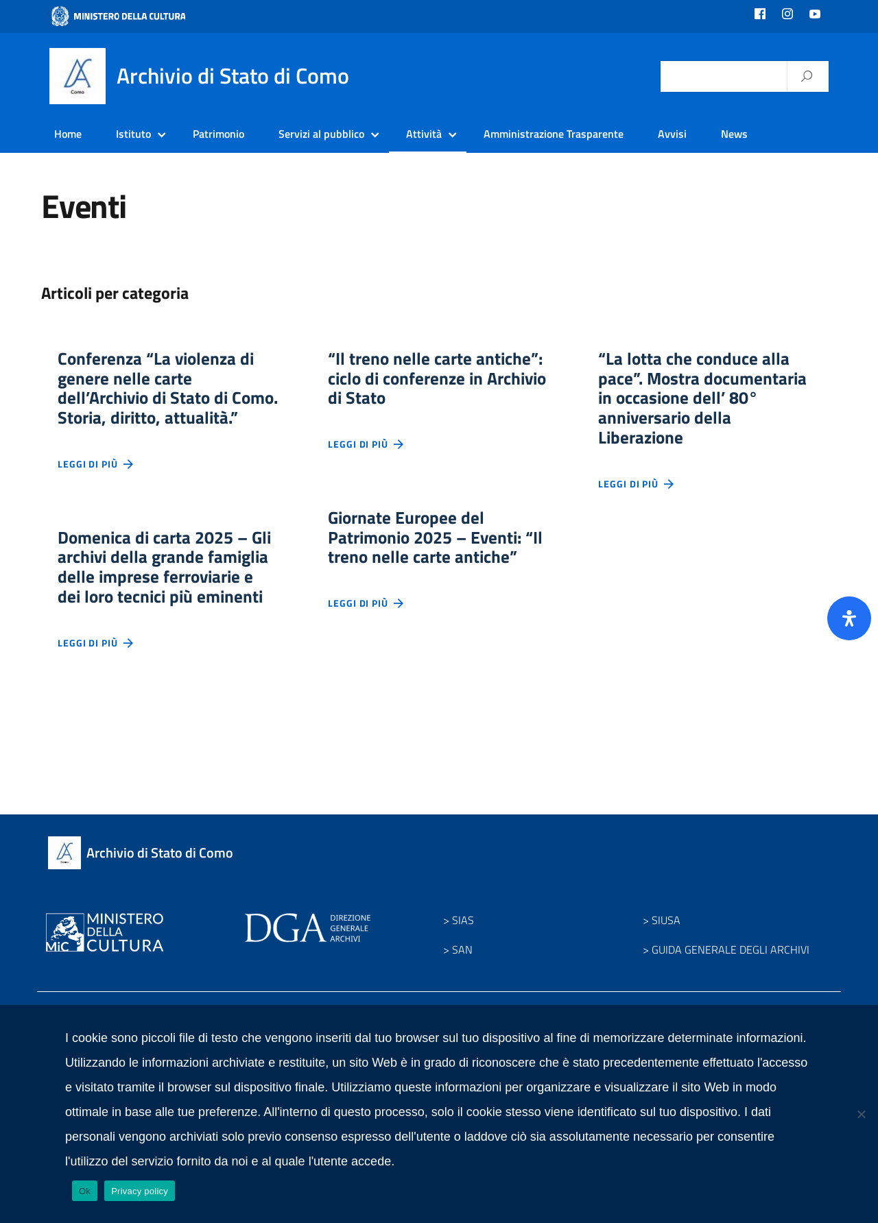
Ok (85, 1191)
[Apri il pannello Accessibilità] (849, 618)
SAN (462, 990)
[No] (861, 1114)
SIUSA (666, 960)
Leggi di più (96, 494)
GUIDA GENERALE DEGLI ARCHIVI (730, 990)
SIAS (463, 960)
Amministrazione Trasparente (554, 133)
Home (68, 133)
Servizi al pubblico (321, 133)
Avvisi (672, 133)
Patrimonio (218, 133)
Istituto (133, 133)
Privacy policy (139, 1191)
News (734, 133)
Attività (424, 133)
